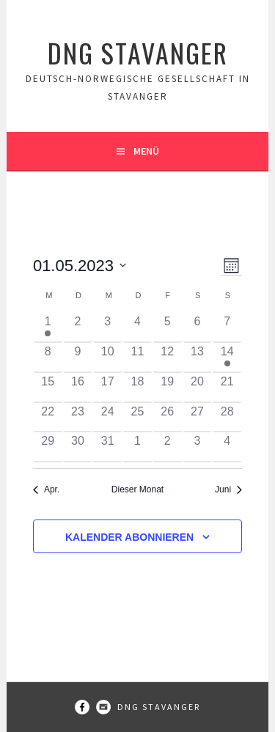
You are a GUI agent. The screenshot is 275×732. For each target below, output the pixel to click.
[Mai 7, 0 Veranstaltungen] (227, 328)
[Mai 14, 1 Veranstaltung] (227, 358)
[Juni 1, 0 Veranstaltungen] (137, 447)
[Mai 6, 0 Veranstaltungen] (198, 328)
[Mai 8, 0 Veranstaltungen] (48, 358)
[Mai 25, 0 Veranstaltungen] (137, 418)
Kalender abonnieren (129, 537)
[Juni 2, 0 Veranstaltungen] (168, 447)
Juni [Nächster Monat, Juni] (228, 489)
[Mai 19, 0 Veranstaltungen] (168, 388)
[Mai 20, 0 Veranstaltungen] (198, 388)
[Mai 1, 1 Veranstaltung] (48, 328)
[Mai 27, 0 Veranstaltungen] (198, 418)
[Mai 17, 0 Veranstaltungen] (107, 388)
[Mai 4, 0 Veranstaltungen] (137, 328)
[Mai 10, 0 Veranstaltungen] (107, 358)
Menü (146, 151)
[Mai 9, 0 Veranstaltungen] (78, 358)
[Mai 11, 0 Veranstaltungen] (137, 358)
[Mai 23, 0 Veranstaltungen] (78, 418)
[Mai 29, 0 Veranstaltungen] (48, 447)
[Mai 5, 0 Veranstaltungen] (168, 328)
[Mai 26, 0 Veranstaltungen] (168, 418)
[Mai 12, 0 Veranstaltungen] (168, 358)
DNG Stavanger (138, 52)
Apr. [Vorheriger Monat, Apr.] (46, 489)
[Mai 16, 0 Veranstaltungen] (78, 388)
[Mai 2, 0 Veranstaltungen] (78, 328)
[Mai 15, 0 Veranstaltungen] (48, 388)
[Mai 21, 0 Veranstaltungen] (227, 388)
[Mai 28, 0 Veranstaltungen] (227, 418)
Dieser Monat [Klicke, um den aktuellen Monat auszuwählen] (137, 489)
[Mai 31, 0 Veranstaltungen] (107, 447)
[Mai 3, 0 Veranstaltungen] (107, 328)
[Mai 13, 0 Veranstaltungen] (198, 358)
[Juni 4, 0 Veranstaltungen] (227, 447)
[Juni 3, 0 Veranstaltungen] (198, 447)
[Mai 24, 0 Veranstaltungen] (107, 418)
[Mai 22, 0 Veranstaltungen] (48, 418)
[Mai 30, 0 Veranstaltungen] (78, 447)
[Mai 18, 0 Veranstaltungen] (137, 388)
